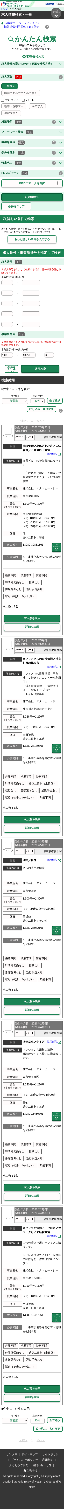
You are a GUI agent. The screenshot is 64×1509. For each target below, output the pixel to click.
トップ (5, 8)
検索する (32, 197)
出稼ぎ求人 (10, 113)
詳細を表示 (32, 627)
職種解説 (52, 454)
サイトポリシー (51, 1454)
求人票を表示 (32, 618)
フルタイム (10, 100)
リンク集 (11, 1454)
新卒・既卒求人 (12, 106)
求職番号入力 (32, 56)
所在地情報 (30, 1470)
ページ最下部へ (56, 13)
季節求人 (36, 106)
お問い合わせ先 (42, 1465)
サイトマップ (30, 1454)
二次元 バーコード (56, 548)
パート (28, 100)
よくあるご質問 (18, 1465)
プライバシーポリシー (24, 1459)
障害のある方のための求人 (19, 93)
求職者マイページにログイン (22, 23)
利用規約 (47, 1459)
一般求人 (8, 86)
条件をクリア (11, 369)
